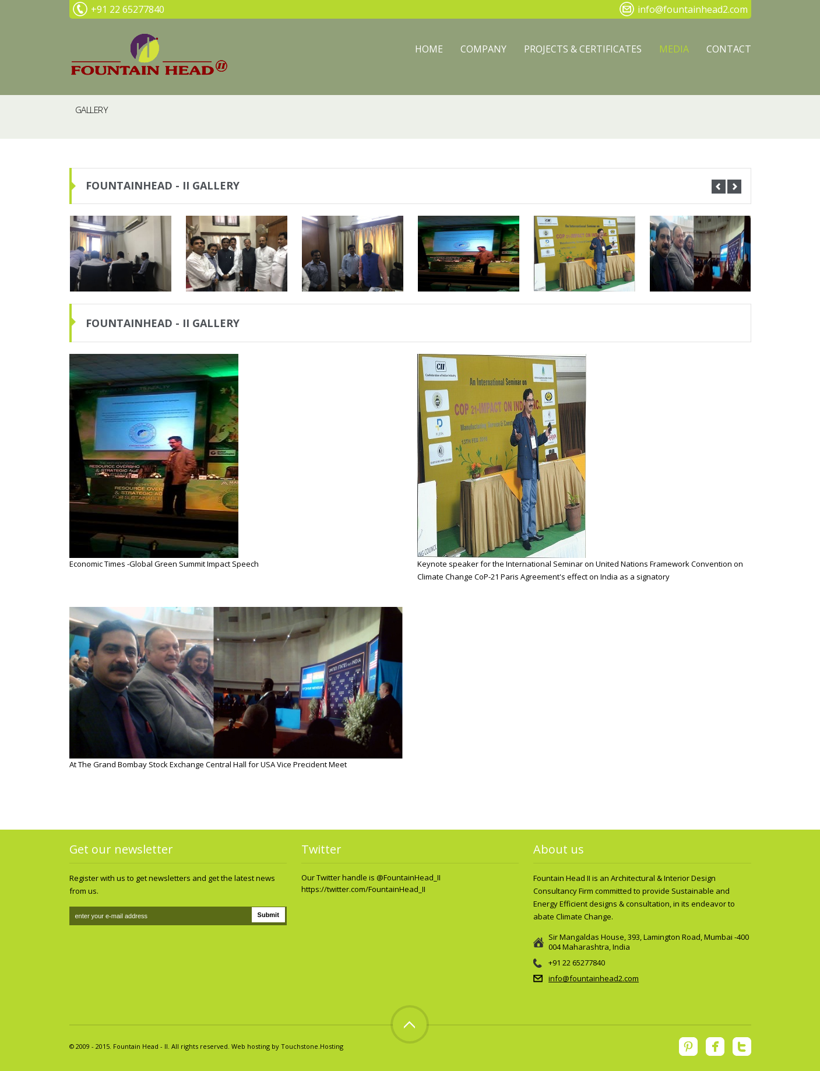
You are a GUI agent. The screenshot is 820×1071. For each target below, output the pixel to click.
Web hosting (250, 1046)
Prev (719, 187)
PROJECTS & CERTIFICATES (583, 49)
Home (429, 49)
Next (734, 187)
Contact (728, 49)
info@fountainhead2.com (593, 978)
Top (410, 1024)
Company (483, 49)
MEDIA (674, 49)
